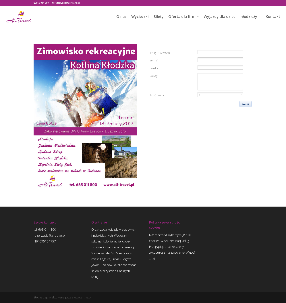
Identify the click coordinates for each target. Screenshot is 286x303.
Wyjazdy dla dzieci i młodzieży (230, 17)
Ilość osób (157, 95)
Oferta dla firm (181, 17)
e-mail (154, 60)
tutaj (152, 258)
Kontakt (273, 17)
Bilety (158, 17)
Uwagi (154, 76)
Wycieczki (140, 17)
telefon (154, 68)
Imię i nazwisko (160, 52)
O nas (121, 17)
